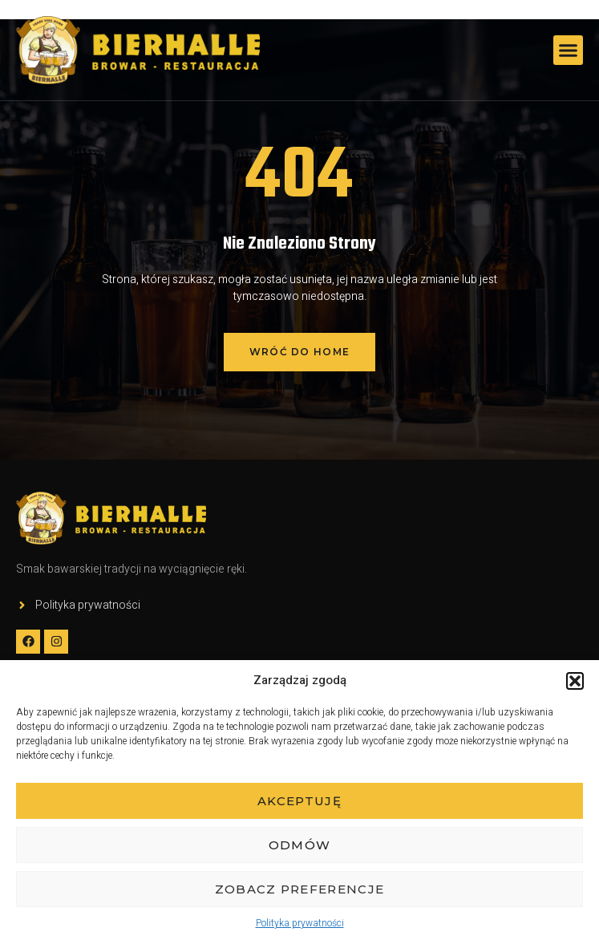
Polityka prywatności (300, 923)
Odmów (300, 845)
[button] (575, 681)
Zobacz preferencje (299, 889)
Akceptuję (299, 800)
